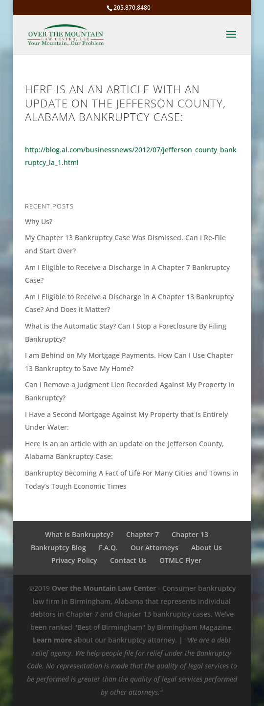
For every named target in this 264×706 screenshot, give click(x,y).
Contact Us (128, 560)
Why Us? (38, 221)
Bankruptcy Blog (58, 547)
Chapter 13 (190, 534)
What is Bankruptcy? (79, 534)
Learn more (52, 639)
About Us (206, 547)
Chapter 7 (142, 534)
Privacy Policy (74, 560)
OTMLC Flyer (180, 560)
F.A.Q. (108, 547)
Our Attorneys (154, 547)
